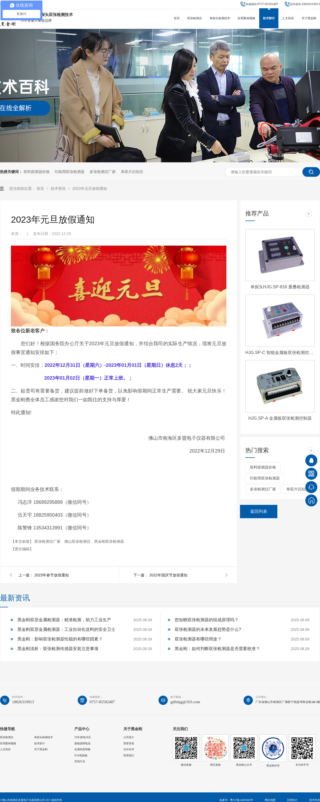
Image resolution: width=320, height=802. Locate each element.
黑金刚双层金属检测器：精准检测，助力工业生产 (64, 620)
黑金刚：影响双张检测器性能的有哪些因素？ (60, 639)
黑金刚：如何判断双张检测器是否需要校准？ (217, 648)
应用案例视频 (246, 18)
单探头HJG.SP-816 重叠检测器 (280, 287)
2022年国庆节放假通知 (168, 575)
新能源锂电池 (82, 743)
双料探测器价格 (36, 172)
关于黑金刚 (309, 18)
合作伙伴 (128, 749)
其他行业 (79, 761)
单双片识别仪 (132, 172)
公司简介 (128, 737)
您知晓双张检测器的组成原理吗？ (207, 620)
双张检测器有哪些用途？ (198, 639)
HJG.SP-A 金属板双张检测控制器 (279, 418)
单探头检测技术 (220, 18)
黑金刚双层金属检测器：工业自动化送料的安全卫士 (66, 629)
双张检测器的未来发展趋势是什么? (208, 629)
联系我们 (128, 755)
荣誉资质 (128, 743)
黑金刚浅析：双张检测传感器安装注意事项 (57, 648)
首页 (177, 18)
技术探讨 (269, 18)
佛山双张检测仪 (77, 541)
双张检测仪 (194, 18)
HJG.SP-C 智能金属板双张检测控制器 (280, 352)
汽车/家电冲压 (82, 737)
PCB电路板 (80, 755)
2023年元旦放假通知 (89, 188)
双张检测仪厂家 (48, 541)
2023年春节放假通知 (51, 575)
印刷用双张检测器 (70, 172)
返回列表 (258, 511)
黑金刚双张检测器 (109, 541)
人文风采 (288, 18)
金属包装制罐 (82, 749)
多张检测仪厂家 (103, 172)
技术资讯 (59, 188)
